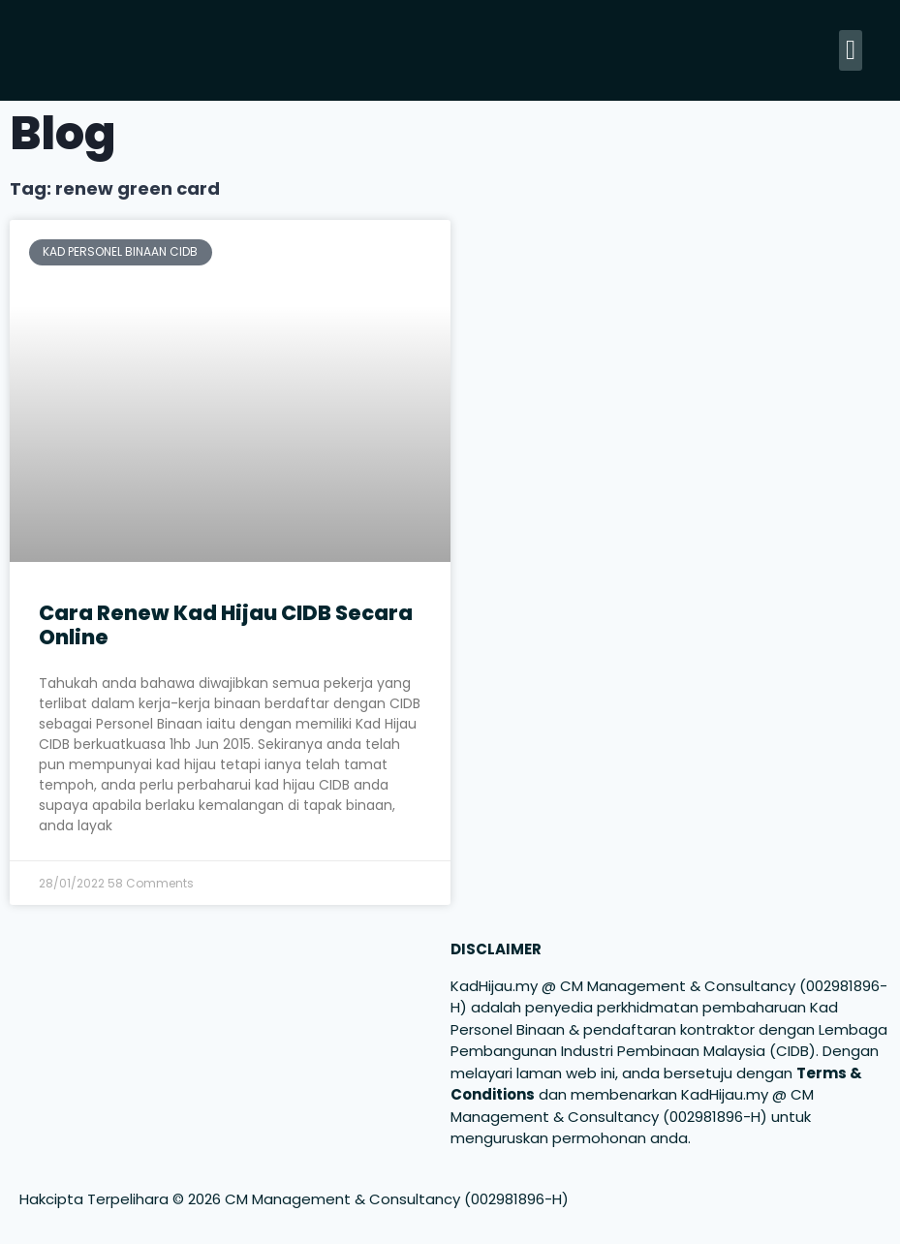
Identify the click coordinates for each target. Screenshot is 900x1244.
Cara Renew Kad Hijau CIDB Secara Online (226, 625)
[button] (850, 50)
